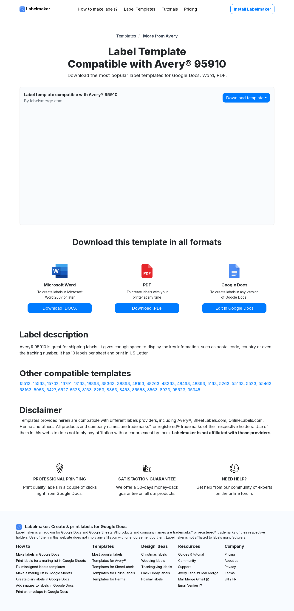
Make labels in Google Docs (37, 554)
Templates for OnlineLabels (113, 573)
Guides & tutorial (191, 554)
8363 (112, 389)
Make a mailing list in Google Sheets (44, 573)
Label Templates (139, 9)
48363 (168, 383)
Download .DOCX (59, 308)
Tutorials (169, 9)
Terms (230, 573)
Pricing (190, 9)
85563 (138, 389)
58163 (25, 389)
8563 (152, 389)
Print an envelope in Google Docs (42, 592)
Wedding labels (153, 560)
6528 (75, 389)
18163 (79, 383)
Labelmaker (35, 9)
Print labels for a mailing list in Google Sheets (51, 560)
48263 (153, 383)
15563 (39, 383)
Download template (244, 97)
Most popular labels (107, 554)
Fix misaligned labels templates (40, 567)
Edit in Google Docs (234, 308)
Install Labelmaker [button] (252, 9)
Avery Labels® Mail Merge (198, 573)
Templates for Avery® (109, 560)
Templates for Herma (108, 579)
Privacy (230, 567)
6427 (51, 389)
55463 (265, 383)
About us (231, 560)
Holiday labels (152, 579)
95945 (194, 389)
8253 (99, 389)
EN (227, 579)
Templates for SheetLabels (113, 567)
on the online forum (233, 493)
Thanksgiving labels (156, 567)
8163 (87, 389)
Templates (126, 36)
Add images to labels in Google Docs (45, 585)
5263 (224, 383)
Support (184, 567)
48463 (183, 383)
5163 (212, 383)
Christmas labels (154, 554)
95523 (178, 389)
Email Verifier (190, 585)
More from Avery (160, 36)
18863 (93, 383)
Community (187, 560)
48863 (198, 383)
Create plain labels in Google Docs (43, 579)
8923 (165, 389)
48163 (138, 383)
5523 (251, 383)
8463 (124, 389)
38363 (108, 383)
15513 (25, 383)
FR (234, 579)
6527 (63, 389)
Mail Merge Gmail (193, 579)
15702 (53, 383)
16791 (66, 383)
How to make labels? (98, 9)
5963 (39, 389)
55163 (238, 383)
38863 (123, 383)
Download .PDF (147, 308)
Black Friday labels (155, 573)
